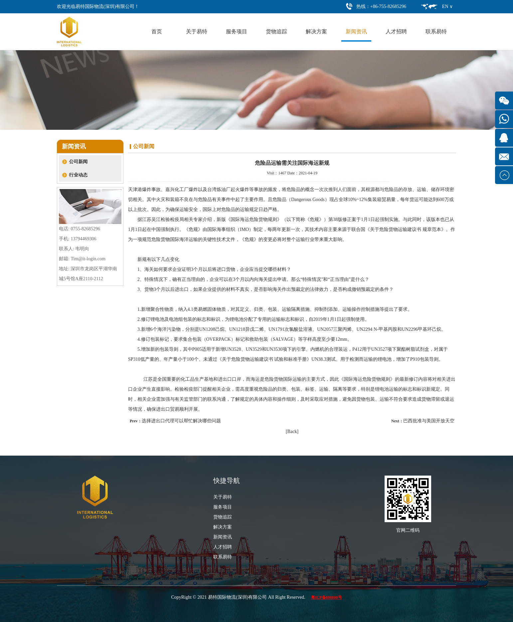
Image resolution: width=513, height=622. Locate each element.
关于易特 (196, 31)
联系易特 (436, 31)
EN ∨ (447, 6)
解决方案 (316, 31)
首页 (156, 31)
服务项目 (236, 31)
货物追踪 (276, 31)
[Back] (292, 431)
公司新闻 (78, 161)
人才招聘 (396, 31)
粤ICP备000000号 (326, 597)
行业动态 (78, 174)
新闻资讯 (356, 31)
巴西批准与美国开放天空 (428, 420)
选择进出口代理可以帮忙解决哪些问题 (181, 420)
